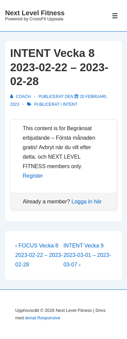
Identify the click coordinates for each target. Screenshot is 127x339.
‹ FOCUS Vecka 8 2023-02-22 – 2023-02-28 (39, 255)
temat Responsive (42, 317)
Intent (70, 104)
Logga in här (86, 201)
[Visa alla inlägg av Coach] (21, 96)
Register (33, 176)
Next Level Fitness (35, 13)
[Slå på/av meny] (115, 15)
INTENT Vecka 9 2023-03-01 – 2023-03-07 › (87, 255)
